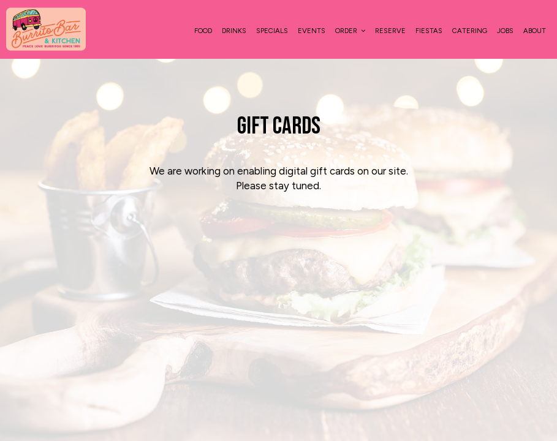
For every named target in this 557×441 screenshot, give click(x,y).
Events (311, 30)
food (203, 30)
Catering (469, 30)
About (534, 30)
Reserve (390, 30)
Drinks (234, 30)
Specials (272, 30)
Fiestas (428, 30)
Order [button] (350, 30)
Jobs (505, 30)
